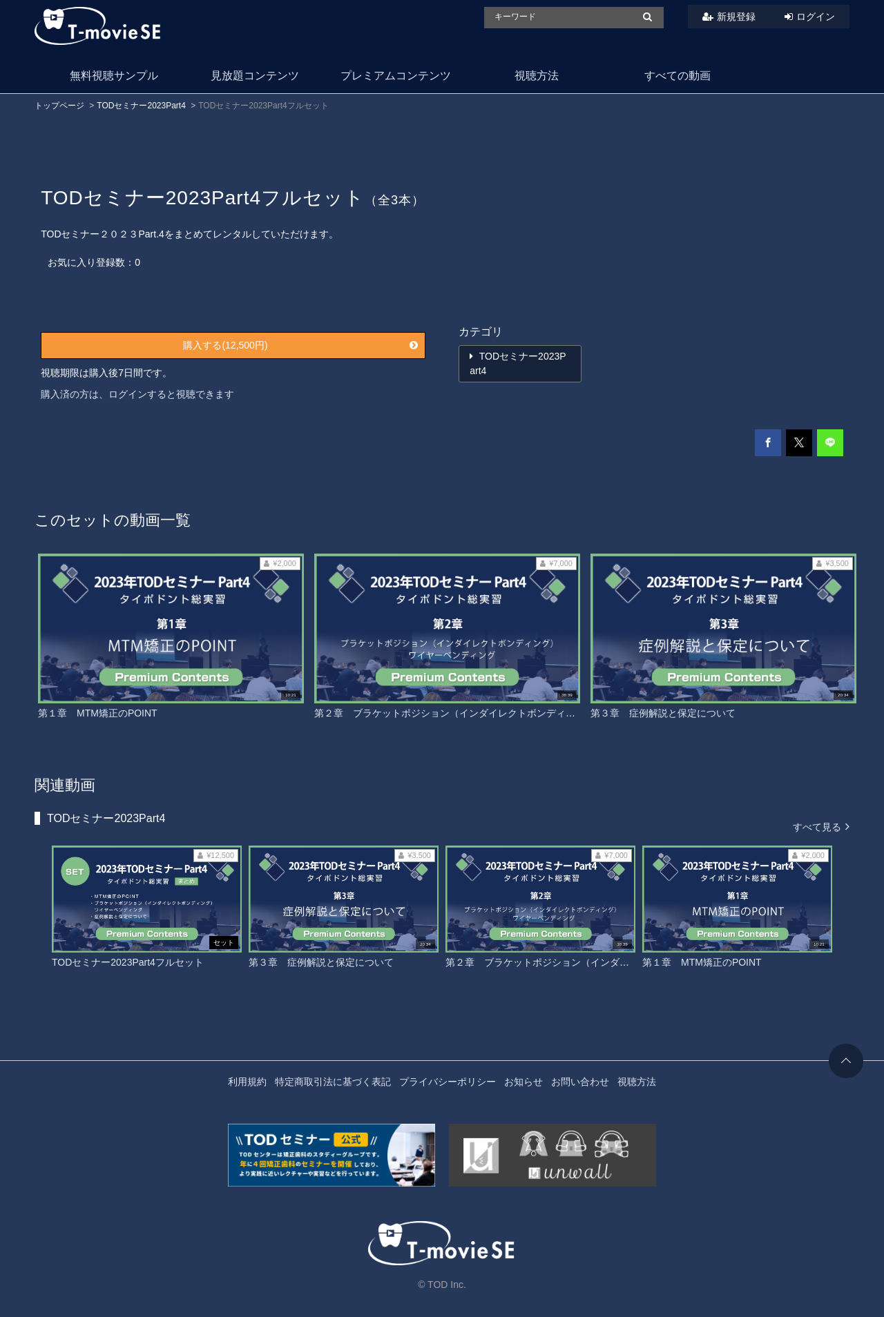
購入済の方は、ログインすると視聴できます (137, 394)
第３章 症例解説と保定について (663, 713)
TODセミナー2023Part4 (141, 105)
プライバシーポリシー (447, 1081)
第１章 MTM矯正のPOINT (97, 713)
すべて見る (821, 826)
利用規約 (247, 1081)
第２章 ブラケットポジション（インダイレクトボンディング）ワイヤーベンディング (502, 713)
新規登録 (736, 16)
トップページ (59, 105)
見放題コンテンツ (255, 75)
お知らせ (523, 1081)
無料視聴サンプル (114, 75)
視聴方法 (537, 75)
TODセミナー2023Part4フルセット (128, 962)
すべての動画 (677, 75)
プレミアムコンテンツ (395, 75)
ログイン (815, 16)
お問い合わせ (580, 1081)
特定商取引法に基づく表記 (333, 1081)
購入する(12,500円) (300, 345)
